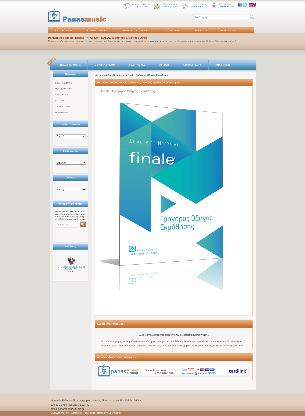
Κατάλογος (119, 75)
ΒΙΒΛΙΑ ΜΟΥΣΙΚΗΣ (70, 65)
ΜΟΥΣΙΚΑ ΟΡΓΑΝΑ (104, 65)
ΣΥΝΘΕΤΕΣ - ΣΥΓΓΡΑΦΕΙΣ (135, 30)
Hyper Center (114, 413)
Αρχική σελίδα (103, 75)
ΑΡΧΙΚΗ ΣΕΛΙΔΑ (64, 30)
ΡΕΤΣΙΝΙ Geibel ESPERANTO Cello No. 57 (71, 268)
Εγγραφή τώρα (170, 6)
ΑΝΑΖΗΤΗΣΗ (222, 65)
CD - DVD (164, 65)
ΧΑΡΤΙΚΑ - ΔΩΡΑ (192, 65)
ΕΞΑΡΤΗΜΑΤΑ (137, 65)
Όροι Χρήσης (57, 413)
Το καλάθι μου (226, 6)
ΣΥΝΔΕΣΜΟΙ (200, 30)
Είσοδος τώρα (198, 6)
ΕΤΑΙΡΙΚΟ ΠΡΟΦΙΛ (97, 30)
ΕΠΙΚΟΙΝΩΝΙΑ (228, 30)
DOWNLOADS (171, 30)
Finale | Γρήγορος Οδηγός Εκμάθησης (148, 75)
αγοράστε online (159, 41)
